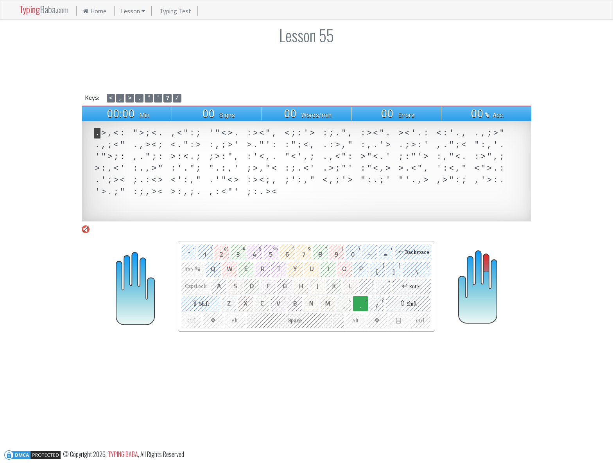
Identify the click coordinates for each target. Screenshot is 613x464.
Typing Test (175, 11)
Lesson (133, 11)
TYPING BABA (123, 454)
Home (94, 11)
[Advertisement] (306, 67)
